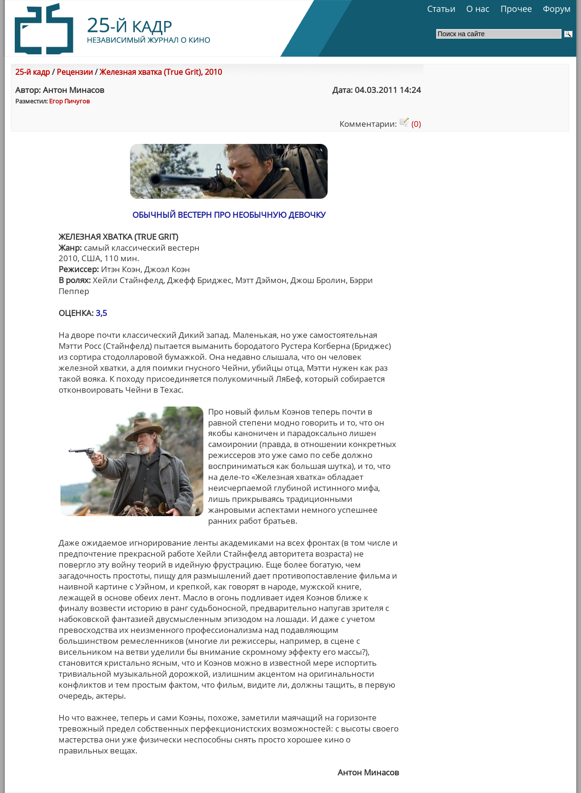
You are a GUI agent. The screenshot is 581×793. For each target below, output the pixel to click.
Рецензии (75, 72)
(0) (410, 123)
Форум (557, 8)
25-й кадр (32, 72)
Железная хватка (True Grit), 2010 (161, 72)
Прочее (516, 8)
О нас (478, 8)
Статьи (441, 8)
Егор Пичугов (69, 101)
